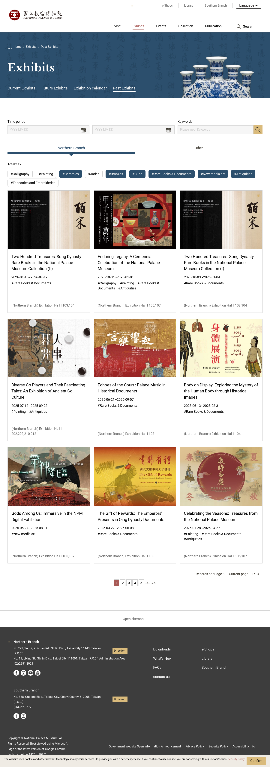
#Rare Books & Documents (171, 174)
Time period (16, 121)
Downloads (162, 654)
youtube (30, 678)
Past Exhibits (49, 46)
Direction (119, 656)
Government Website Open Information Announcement (145, 751)
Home (17, 46)
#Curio (137, 174)
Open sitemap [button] (133, 624)
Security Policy (236, 759)
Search (258, 129)
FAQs (157, 673)
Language (246, 5)
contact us (161, 682)
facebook (16, 678)
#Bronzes (116, 174)
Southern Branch (214, 673)
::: (132, 6)
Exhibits (31, 46)
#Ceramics (70, 174)
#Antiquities (243, 174)
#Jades (93, 174)
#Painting (46, 174)
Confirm (256, 761)
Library (207, 664)
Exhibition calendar (90, 88)
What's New (162, 664)
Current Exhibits (21, 88)
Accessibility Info (243, 751)
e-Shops (208, 654)
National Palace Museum (36, 15)
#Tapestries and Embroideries (33, 185)
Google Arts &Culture (37, 678)
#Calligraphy (20, 174)
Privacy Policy (194, 751)
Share (225, 108)
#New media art (213, 174)
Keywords (185, 121)
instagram (23, 678)
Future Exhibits (54, 88)
